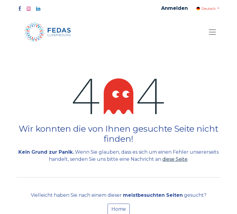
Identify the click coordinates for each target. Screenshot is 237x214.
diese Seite (175, 159)
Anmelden (174, 8)
